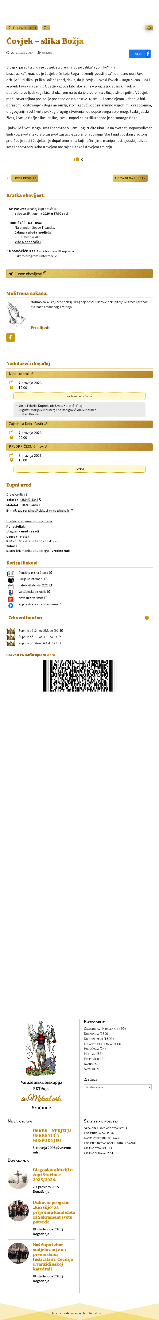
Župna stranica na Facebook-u (38, 604)
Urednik (47, 52)
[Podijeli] (140, 54)
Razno (88, 1063)
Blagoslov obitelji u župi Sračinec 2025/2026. (53, 1175)
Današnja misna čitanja (33, 573)
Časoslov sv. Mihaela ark (101, 1028)
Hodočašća (91, 1048)
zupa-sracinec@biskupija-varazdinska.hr (44, 510)
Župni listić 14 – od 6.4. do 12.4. (38, 643)
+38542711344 (29, 500)
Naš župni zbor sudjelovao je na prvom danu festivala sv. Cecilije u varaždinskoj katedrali (53, 1257)
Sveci (87, 1068)
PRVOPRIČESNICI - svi (26, 446)
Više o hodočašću (28, 242)
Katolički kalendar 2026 (33, 585)
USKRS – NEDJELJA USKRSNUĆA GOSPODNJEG (52, 1135)
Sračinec (41, 1108)
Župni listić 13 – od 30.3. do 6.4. (38, 637)
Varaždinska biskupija (32, 592)
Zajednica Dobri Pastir (26, 423)
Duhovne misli (24, 28)
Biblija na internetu (31, 579)
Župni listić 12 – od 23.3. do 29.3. (39, 631)
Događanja (91, 1033)
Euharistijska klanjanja (100, 1043)
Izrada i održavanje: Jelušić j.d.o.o (77, 1313)
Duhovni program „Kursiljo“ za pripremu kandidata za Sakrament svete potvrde (54, 1212)
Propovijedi (92, 1058)
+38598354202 (29, 505)
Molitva (89, 1053)
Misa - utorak (19, 373)
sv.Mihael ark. (41, 1099)
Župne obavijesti (28, 274)
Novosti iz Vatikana (31, 598)
